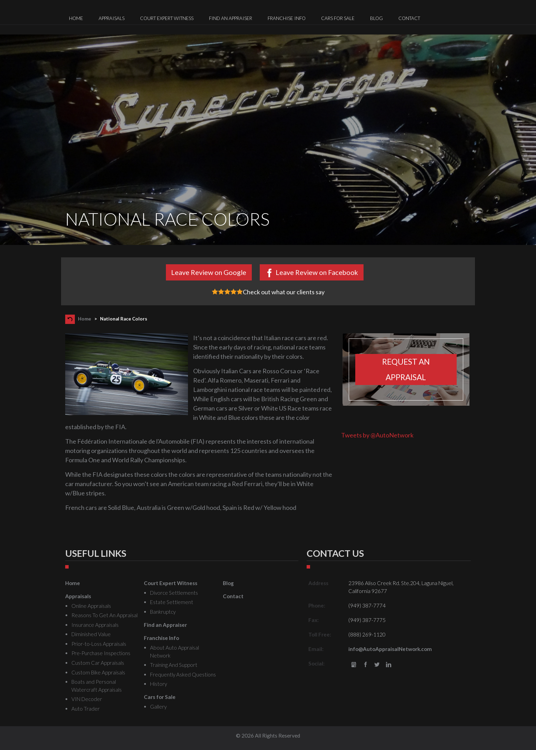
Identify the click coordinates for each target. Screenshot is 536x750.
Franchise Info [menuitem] (287, 18)
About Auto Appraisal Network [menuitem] (174, 651)
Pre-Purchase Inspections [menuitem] (100, 653)
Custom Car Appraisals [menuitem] (97, 663)
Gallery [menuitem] (158, 706)
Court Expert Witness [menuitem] (166, 18)
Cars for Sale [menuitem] (338, 18)
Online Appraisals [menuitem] (91, 606)
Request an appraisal (406, 369)
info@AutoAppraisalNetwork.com (390, 649)
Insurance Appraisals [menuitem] (95, 625)
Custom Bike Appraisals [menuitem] (98, 672)
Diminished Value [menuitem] (91, 634)
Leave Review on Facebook (317, 272)
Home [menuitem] (76, 18)
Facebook (365, 665)
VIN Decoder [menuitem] (86, 699)
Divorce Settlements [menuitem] (174, 593)
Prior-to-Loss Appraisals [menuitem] (98, 644)
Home (84, 319)
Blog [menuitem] (376, 18)
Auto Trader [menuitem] (85, 708)
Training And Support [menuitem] (173, 665)
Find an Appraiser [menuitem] (230, 18)
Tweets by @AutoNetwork (377, 435)
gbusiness (353, 665)
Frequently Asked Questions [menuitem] (183, 674)
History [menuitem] (158, 684)
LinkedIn (388, 665)
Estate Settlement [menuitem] (171, 602)
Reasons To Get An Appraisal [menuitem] (104, 615)
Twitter (377, 665)
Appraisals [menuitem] (112, 18)
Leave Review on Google (208, 272)
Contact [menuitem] (409, 18)
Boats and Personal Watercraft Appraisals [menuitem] (96, 686)
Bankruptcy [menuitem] (163, 612)
